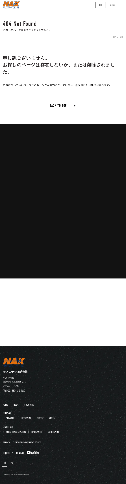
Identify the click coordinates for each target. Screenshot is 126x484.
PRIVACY (6, 442)
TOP (114, 37)
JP (5, 463)
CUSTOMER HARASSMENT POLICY (27, 442)
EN (100, 5)
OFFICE (52, 417)
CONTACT (20, 453)
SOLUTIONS (29, 404)
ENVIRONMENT (36, 432)
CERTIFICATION (53, 432)
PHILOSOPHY (10, 417)
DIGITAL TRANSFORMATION (16, 432)
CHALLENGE (8, 427)
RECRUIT (6, 453)
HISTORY (40, 417)
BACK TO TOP (58, 105)
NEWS (16, 404)
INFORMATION (26, 417)
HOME (5, 404)
